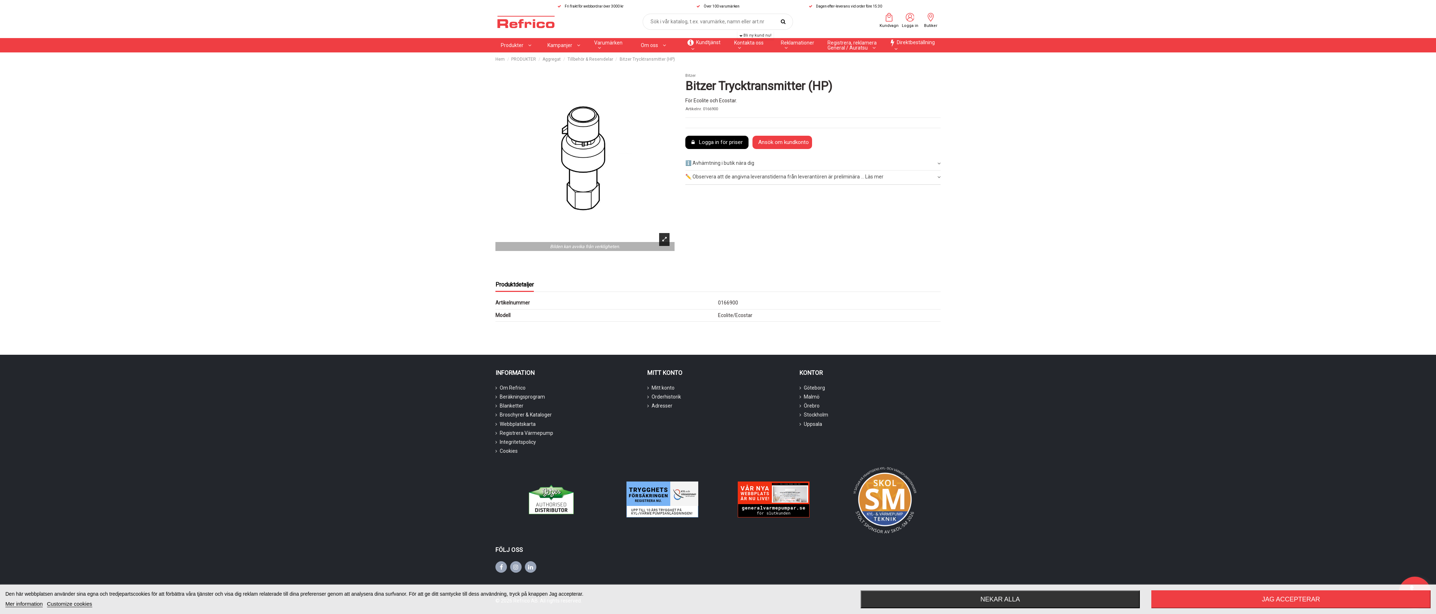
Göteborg (814, 388)
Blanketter (511, 406)
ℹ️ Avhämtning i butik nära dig (813, 163)
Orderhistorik (666, 397)
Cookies (509, 451)
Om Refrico (513, 388)
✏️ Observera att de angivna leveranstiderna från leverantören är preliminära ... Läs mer (813, 177)
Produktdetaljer (514, 284)
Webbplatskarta (518, 424)
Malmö (812, 397)
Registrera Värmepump (526, 433)
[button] (564, 45)
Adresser (662, 406)
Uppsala (813, 424)
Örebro (812, 406)
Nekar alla (1000, 599)
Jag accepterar (1291, 599)
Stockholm (816, 415)
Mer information (24, 604)
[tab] (813, 164)
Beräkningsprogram (522, 397)
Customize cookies (69, 604)
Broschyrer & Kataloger (526, 415)
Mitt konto (663, 388)
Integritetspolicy (518, 442)
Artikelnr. (693, 109)
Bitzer (690, 75)
